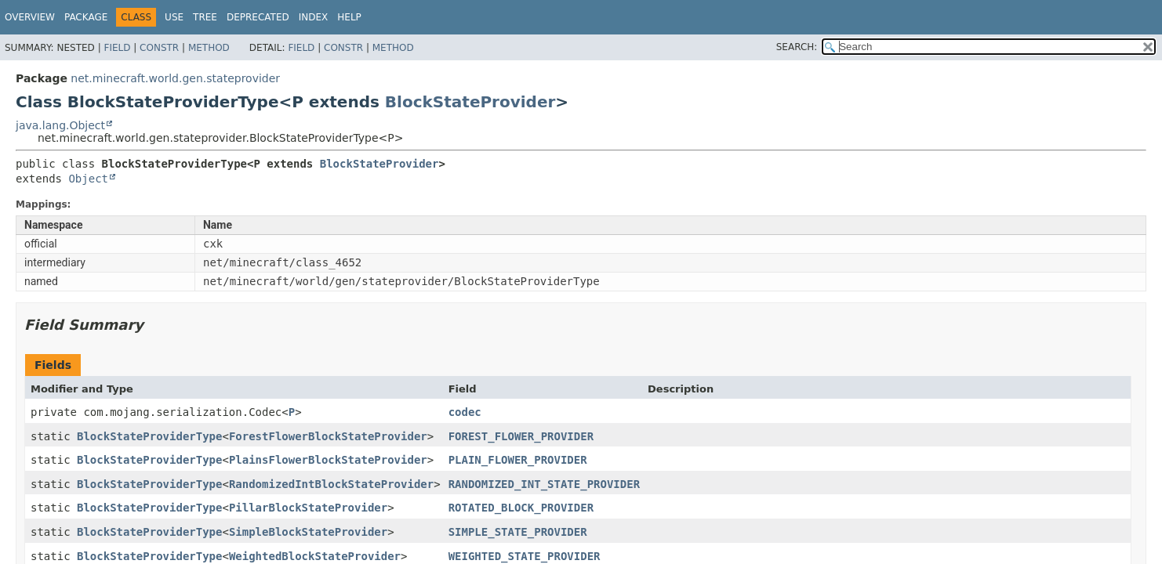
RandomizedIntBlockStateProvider (331, 484)
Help (349, 17)
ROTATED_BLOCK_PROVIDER (521, 507)
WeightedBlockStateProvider (315, 556)
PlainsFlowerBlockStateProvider (328, 460)
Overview (30, 17)
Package (85, 17)
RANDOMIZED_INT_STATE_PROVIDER (544, 484)
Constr (159, 47)
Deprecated (258, 17)
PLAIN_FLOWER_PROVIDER (517, 460)
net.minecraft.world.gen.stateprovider (175, 78)
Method (209, 47)
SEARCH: (797, 47)
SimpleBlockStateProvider (308, 532)
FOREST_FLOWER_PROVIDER (521, 436)
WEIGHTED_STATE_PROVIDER (524, 556)
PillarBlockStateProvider (308, 507)
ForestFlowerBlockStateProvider (328, 436)
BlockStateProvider (470, 101)
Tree (205, 17)
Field (116, 47)
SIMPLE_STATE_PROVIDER (517, 532)
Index (314, 17)
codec (464, 412)
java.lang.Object (60, 125)
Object (88, 178)
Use (174, 17)
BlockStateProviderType (149, 436)
